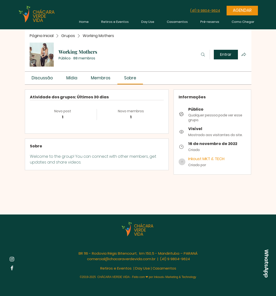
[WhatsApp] (266, 263)
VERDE (39, 16)
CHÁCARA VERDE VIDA (143, 230)
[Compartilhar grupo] (244, 54)
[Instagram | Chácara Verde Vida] (12, 259)
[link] (42, 78)
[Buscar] (203, 54)
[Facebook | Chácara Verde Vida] (12, 268)
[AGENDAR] (242, 10)
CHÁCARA (44, 12)
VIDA (38, 20)
